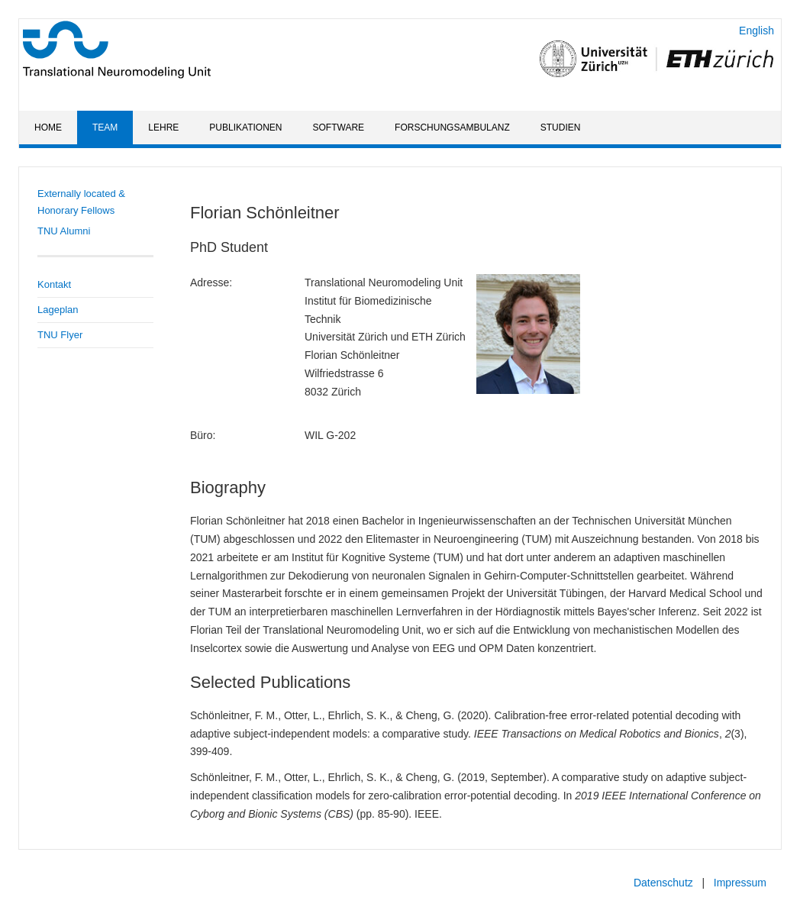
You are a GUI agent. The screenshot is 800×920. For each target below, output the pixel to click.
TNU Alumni (63, 231)
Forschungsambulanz (452, 127)
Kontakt (54, 284)
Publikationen (245, 127)
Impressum (740, 882)
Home (48, 127)
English (756, 30)
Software (339, 127)
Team (105, 127)
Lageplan (58, 309)
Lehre (163, 127)
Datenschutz (663, 882)
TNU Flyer (59, 335)
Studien (560, 127)
